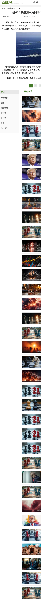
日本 (2, 103)
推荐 (36, 2)
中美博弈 (4, 98)
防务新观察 (11, 8)
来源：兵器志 (7, 16)
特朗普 (3, 113)
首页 (3, 8)
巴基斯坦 (4, 108)
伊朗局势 (4, 128)
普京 (2, 123)
